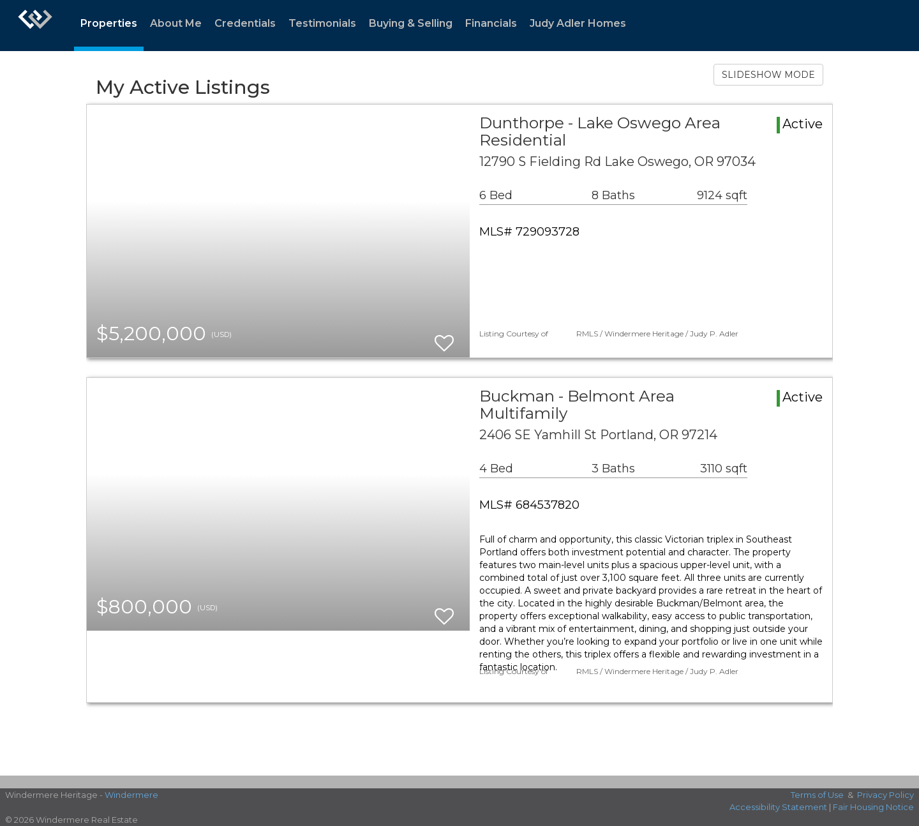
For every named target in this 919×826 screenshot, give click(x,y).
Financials (491, 23)
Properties (108, 23)
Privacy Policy (885, 795)
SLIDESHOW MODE (768, 74)
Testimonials (322, 23)
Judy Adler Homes (578, 23)
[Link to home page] (35, 25)
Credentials (245, 23)
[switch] (444, 337)
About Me (176, 23)
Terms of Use (817, 795)
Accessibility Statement (778, 807)
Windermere (131, 795)
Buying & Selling (410, 23)
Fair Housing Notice (873, 807)
